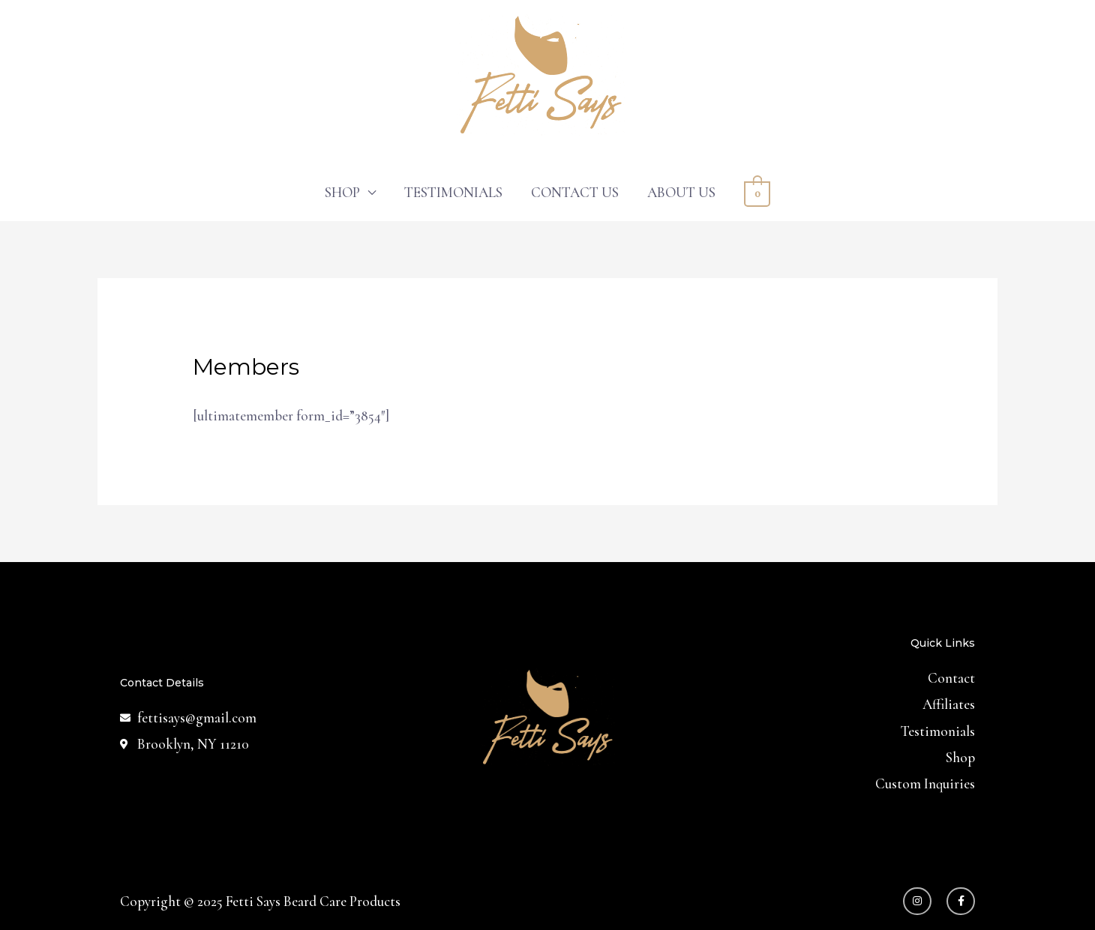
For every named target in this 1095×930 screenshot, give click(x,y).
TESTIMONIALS (453, 192)
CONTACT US (575, 192)
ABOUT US (681, 192)
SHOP (342, 192)
